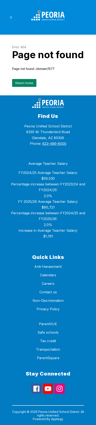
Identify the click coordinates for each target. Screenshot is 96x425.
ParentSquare (48, 358)
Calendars (48, 275)
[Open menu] (11, 17)
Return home (24, 83)
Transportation (48, 349)
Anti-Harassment (48, 266)
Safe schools (48, 332)
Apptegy (57, 419)
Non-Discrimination (48, 300)
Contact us (48, 292)
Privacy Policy (48, 309)
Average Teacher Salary (48, 163)
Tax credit (48, 341)
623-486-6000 (54, 143)
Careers (48, 283)
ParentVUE (48, 324)
